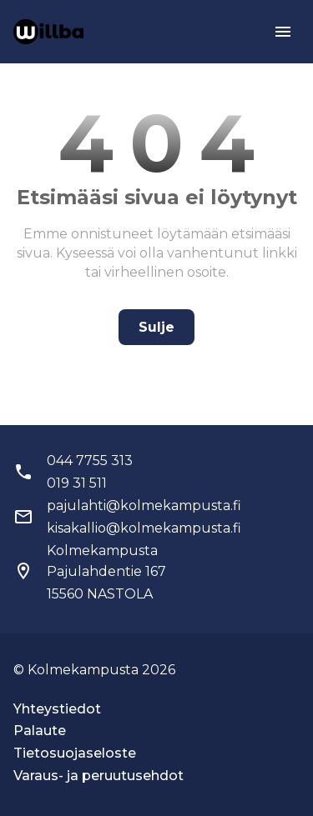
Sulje (156, 327)
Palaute (39, 730)
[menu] (283, 31)
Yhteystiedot (57, 709)
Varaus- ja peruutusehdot (98, 775)
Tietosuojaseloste (74, 753)
